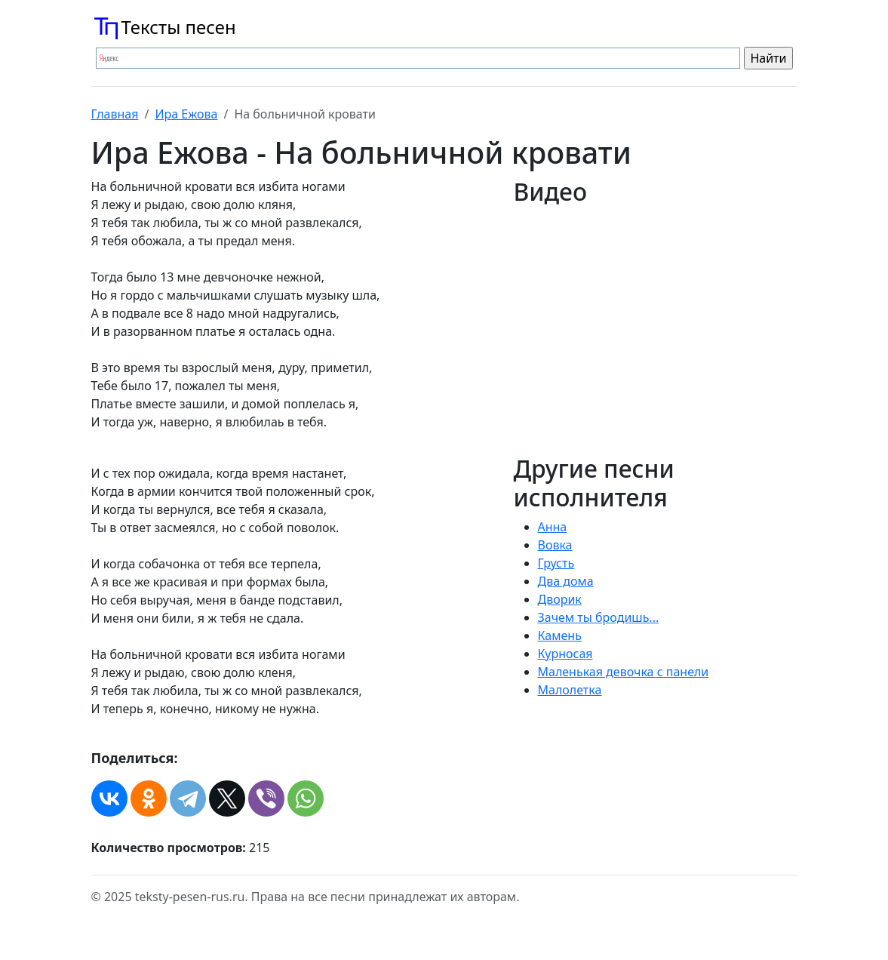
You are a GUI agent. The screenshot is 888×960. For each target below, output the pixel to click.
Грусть (556, 563)
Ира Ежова (186, 114)
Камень (560, 635)
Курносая (565, 653)
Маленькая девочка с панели (623, 671)
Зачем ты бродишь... (598, 617)
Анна (552, 526)
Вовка (555, 545)
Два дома (566, 581)
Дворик (560, 599)
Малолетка (570, 690)
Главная (115, 114)
